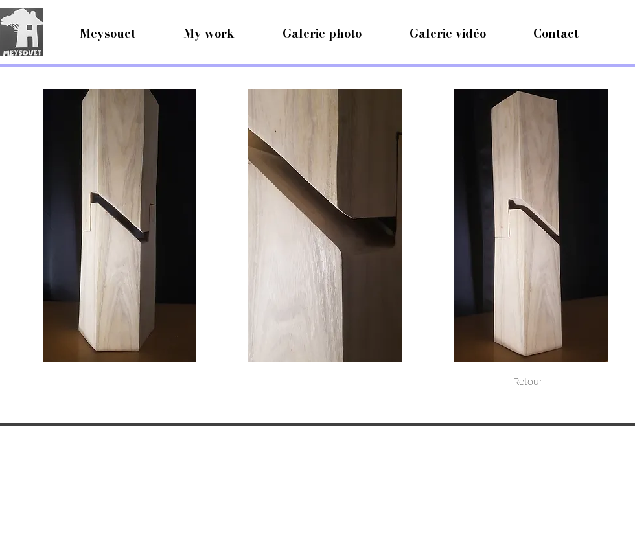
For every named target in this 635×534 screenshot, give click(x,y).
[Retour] (527, 381)
